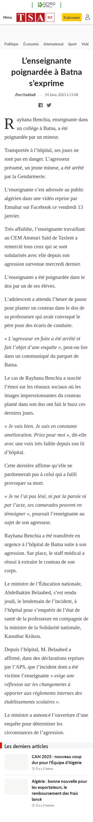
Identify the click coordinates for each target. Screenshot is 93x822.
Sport (72, 44)
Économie (31, 44)
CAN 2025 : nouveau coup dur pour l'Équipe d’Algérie (60, 762)
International (53, 44)
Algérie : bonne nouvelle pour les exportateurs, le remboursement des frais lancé (60, 793)
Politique (11, 44)
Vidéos (87, 44)
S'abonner (71, 17)
